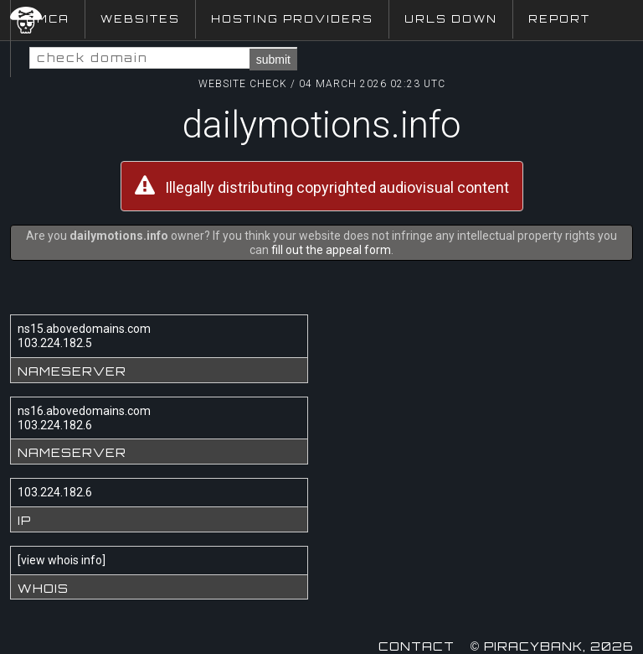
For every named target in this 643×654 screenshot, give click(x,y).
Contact (416, 646)
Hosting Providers (292, 19)
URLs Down (450, 19)
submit (273, 59)
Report (559, 19)
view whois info (61, 560)
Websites (140, 19)
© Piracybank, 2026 (552, 646)
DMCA (47, 19)
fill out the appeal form (331, 250)
